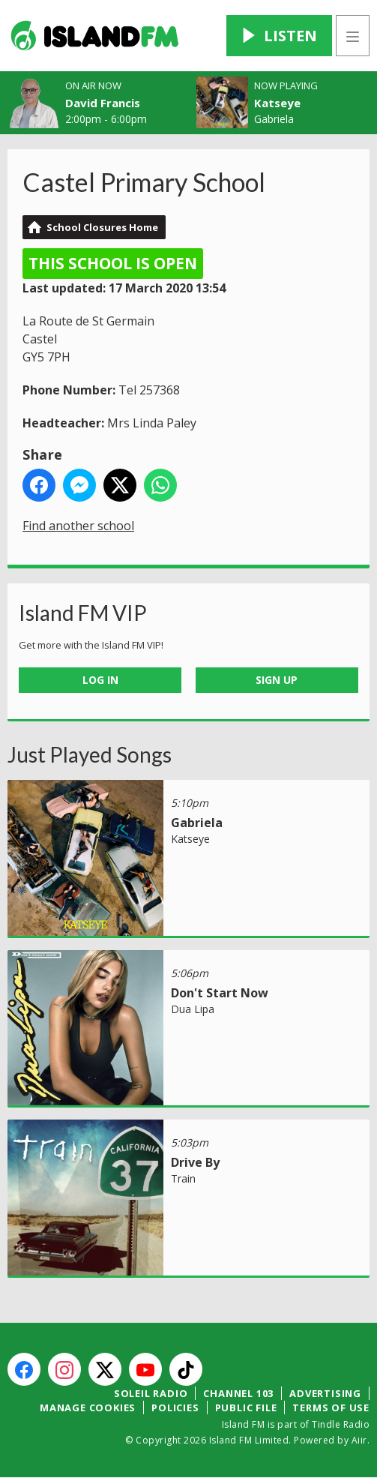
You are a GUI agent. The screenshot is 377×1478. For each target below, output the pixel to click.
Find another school (78, 525)
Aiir (359, 1440)
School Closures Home (102, 227)
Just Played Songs (89, 754)
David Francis (102, 102)
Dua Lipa (192, 1009)
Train (183, 1178)
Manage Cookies (88, 1407)
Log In (100, 680)
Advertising (325, 1393)
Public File (246, 1407)
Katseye (277, 102)
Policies (175, 1407)
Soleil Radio (151, 1393)
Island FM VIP (83, 612)
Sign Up (277, 680)
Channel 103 (238, 1393)
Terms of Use (331, 1407)
